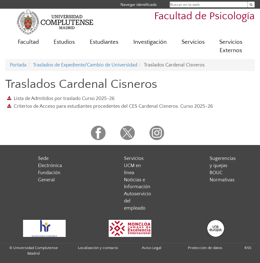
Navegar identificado (139, 4)
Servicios (193, 42)
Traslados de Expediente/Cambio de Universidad (85, 65)
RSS (247, 248)
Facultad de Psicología (204, 16)
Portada (18, 65)
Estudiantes (104, 42)
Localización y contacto (98, 248)
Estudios (64, 42)
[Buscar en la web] (251, 4)
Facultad (28, 42)
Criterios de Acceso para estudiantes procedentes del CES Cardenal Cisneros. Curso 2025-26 (113, 106)
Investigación (150, 42)
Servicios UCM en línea (134, 165)
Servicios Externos (230, 46)
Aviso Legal (151, 248)
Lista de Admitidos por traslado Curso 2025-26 (64, 98)
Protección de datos (205, 248)
